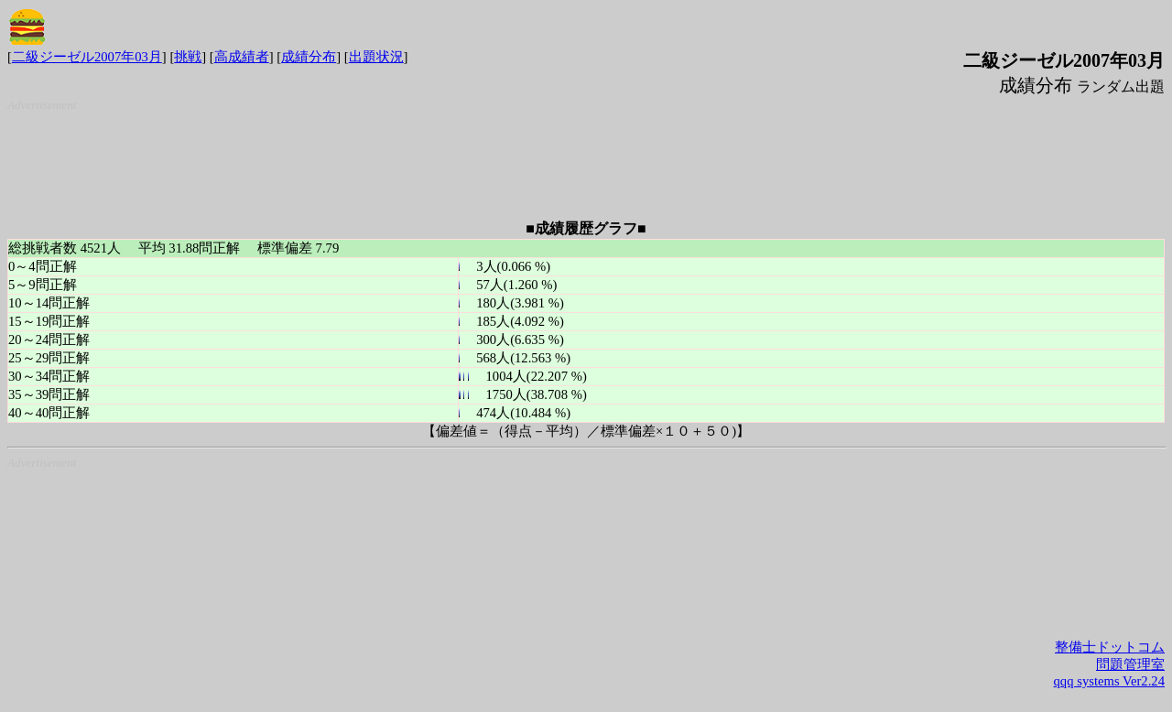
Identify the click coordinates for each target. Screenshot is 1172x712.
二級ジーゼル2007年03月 (87, 56)
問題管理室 (1130, 664)
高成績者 (241, 56)
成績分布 (308, 56)
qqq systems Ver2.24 (1109, 681)
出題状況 (376, 56)
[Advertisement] (589, 158)
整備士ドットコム (1110, 647)
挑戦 (187, 56)
